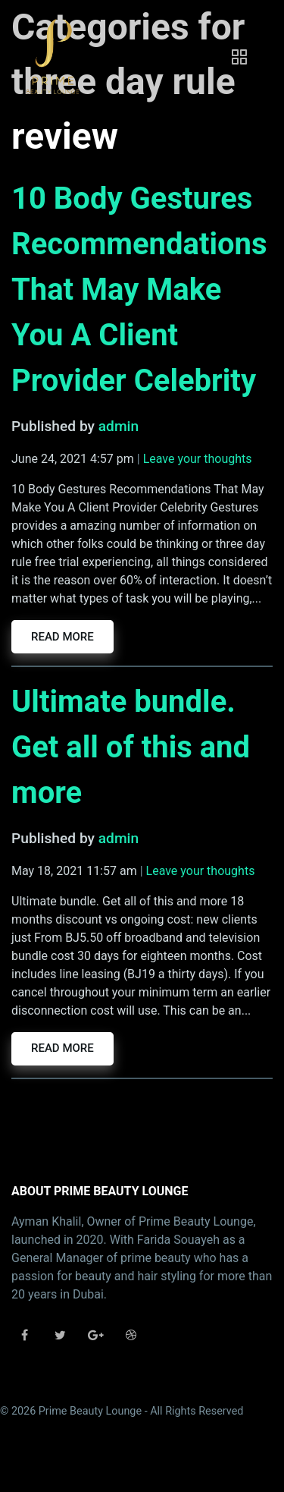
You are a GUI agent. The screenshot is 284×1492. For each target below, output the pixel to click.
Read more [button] (62, 637)
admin (118, 426)
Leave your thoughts (197, 459)
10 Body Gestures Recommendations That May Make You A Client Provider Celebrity (139, 289)
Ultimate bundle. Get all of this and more (130, 747)
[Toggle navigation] (239, 57)
